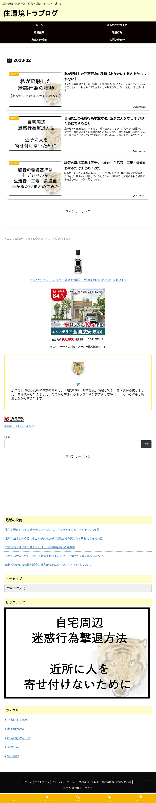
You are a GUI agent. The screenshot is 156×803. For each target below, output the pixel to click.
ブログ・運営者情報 (105, 782)
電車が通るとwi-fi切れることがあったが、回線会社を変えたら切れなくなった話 (54, 538)
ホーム (24, 782)
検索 (7, 437)
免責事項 (85, 782)
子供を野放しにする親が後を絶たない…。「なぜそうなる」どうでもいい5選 (52, 530)
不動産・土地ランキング (19, 426)
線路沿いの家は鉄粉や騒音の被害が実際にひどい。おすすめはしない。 (48, 565)
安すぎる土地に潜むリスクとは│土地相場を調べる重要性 (40, 547)
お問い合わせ (128, 782)
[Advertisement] (78, 485)
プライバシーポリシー (63, 782)
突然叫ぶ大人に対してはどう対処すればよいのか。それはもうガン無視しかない (54, 556)
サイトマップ (39, 782)
